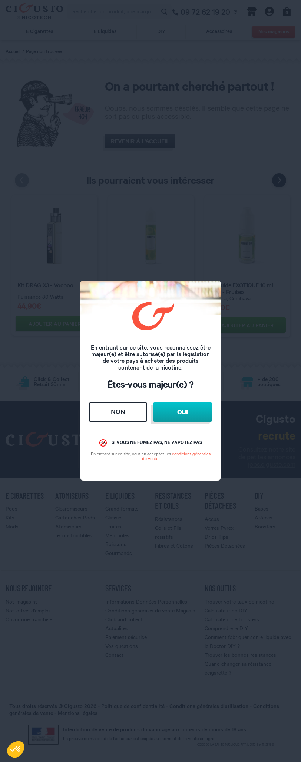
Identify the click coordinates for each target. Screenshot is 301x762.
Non (118, 411)
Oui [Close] (182, 412)
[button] (15, 749)
